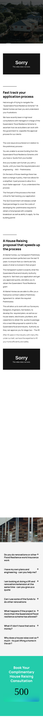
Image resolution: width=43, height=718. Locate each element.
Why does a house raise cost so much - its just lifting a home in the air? (20, 640)
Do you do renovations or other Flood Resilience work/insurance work (21, 557)
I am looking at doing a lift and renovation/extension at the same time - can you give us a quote (19, 585)
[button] (21, 557)
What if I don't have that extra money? (19, 627)
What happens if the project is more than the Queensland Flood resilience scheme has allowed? (21, 614)
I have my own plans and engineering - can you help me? (20, 571)
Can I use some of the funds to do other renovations (19, 600)
